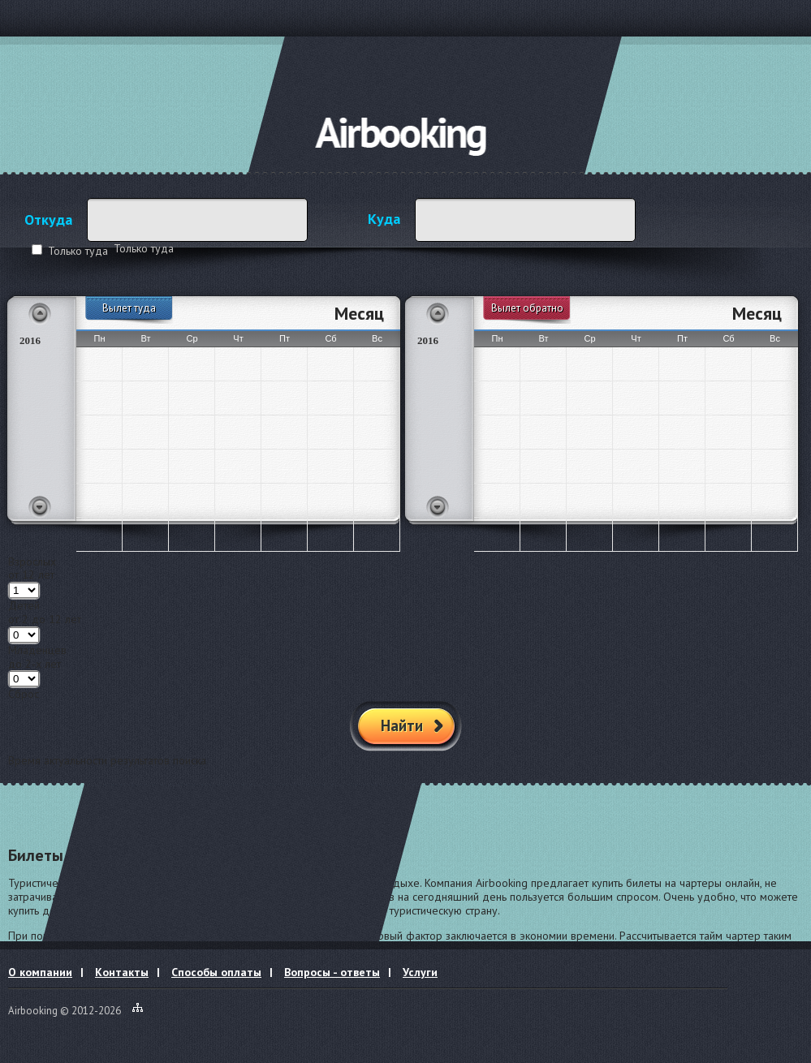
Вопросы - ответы (332, 972)
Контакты (122, 972)
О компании (40, 972)
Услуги (420, 972)
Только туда (78, 250)
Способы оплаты (216, 972)
